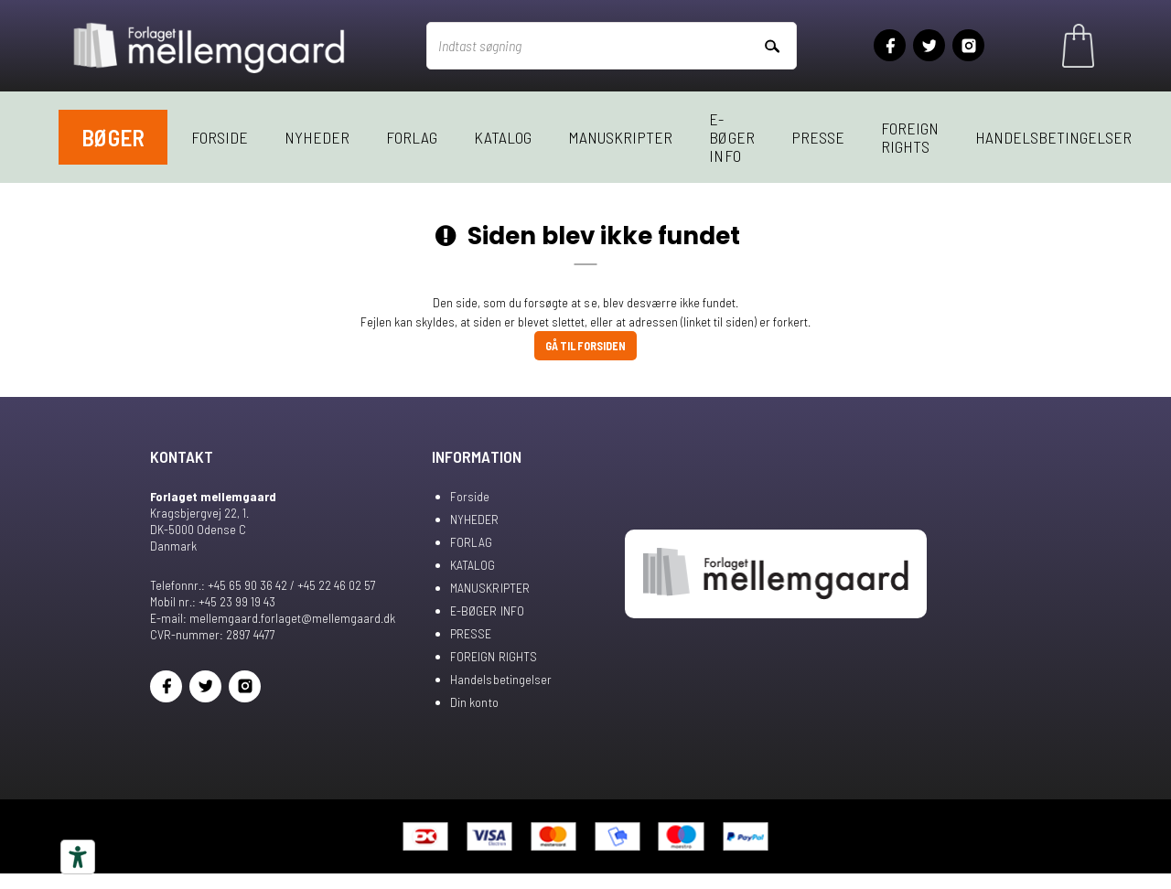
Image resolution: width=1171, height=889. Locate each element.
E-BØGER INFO (731, 137)
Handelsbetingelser (1053, 137)
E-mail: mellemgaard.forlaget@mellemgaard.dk (272, 618)
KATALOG (503, 137)
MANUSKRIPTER (620, 137)
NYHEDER (317, 137)
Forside (219, 137)
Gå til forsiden (585, 345)
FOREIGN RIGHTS (910, 137)
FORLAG (411, 137)
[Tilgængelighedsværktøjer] (77, 857)
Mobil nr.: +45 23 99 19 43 (212, 601)
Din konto (474, 702)
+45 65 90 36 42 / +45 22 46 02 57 (292, 585)
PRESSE (817, 137)
